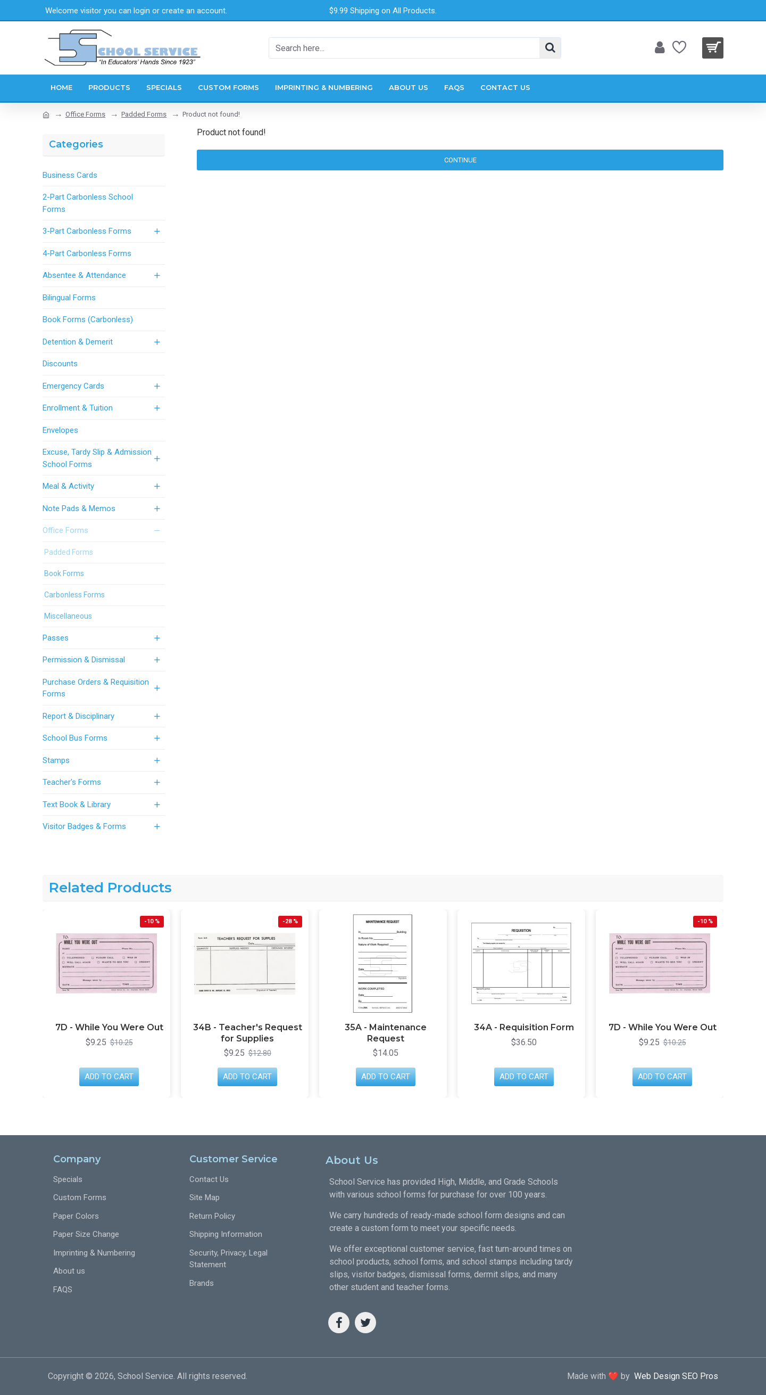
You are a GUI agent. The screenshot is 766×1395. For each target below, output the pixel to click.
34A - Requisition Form (524, 1027)
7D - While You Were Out (109, 1027)
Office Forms (85, 114)
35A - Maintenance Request (386, 1033)
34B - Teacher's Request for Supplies (247, 1033)
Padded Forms (143, 114)
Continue (460, 160)
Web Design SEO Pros (674, 1376)
